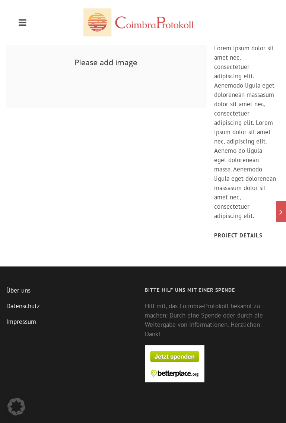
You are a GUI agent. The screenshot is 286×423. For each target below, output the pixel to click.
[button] (16, 406)
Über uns (18, 290)
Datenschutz (23, 306)
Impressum (21, 322)
